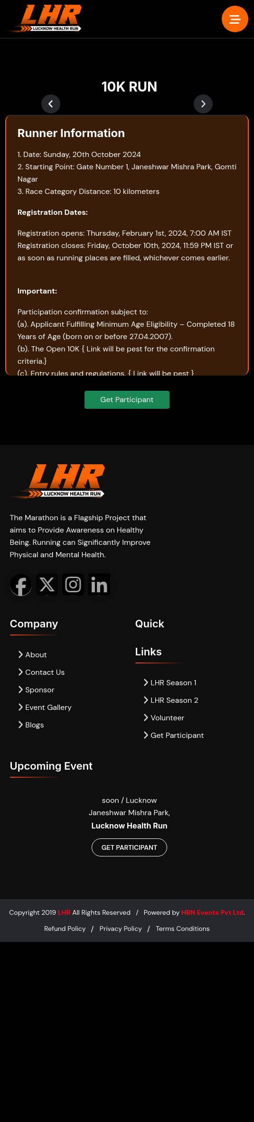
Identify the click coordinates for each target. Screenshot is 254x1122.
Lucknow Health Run (129, 825)
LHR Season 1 (170, 683)
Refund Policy (64, 928)
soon (111, 800)
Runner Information (71, 133)
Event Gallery (45, 707)
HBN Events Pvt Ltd (212, 912)
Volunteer (164, 718)
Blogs (31, 725)
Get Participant (126, 400)
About (32, 655)
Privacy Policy (121, 928)
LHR (64, 912)
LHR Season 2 (170, 700)
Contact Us (41, 672)
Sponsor (36, 690)
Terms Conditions (183, 928)
